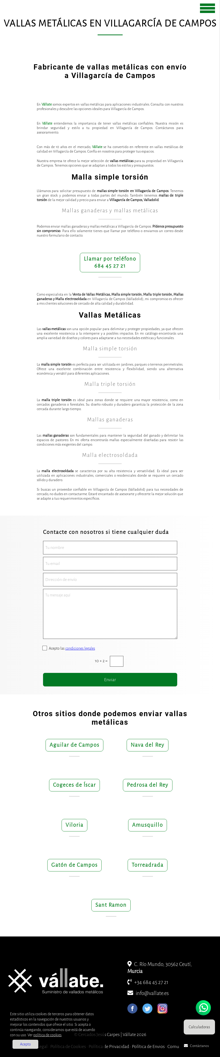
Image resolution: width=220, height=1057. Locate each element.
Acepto (25, 1044)
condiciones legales (80, 648)
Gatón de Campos (74, 865)
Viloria (74, 825)
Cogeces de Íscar (74, 785)
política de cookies (47, 1035)
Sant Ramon (111, 905)
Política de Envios (148, 1046)
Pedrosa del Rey (147, 785)
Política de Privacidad (109, 1046)
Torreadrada (147, 865)
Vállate (47, 104)
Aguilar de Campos (74, 745)
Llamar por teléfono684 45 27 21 (110, 262)
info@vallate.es (148, 993)
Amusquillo (147, 825)
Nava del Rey (147, 745)
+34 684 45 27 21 (147, 982)
